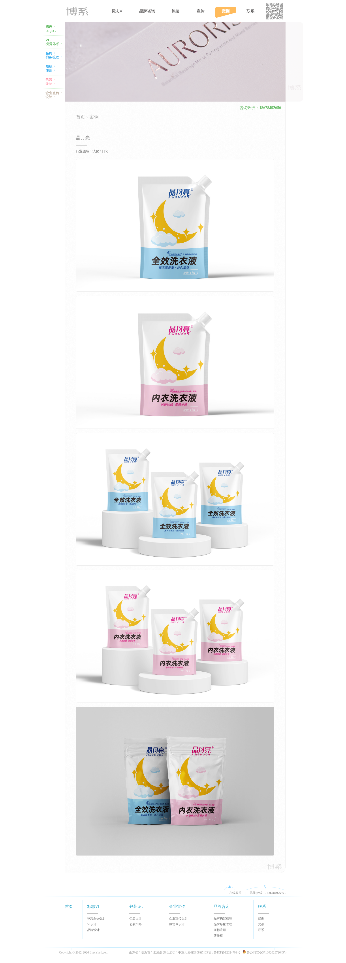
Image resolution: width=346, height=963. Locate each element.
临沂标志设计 (54, 28)
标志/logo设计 (96, 918)
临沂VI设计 (54, 42)
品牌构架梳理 (223, 918)
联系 (262, 906)
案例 (225, 11)
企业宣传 (177, 906)
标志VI (118, 11)
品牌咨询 (147, 11)
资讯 (261, 924)
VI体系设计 (54, 55)
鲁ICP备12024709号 (227, 952)
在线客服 (235, 893)
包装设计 (54, 81)
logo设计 (54, 68)
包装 (175, 11)
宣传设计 (54, 95)
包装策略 (135, 924)
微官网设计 (177, 924)
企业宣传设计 (178, 918)
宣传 (200, 11)
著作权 (218, 935)
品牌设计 (93, 930)
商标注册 (220, 930)
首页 (84, 11)
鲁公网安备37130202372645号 (267, 952)
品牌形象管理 (223, 924)
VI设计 (92, 924)
